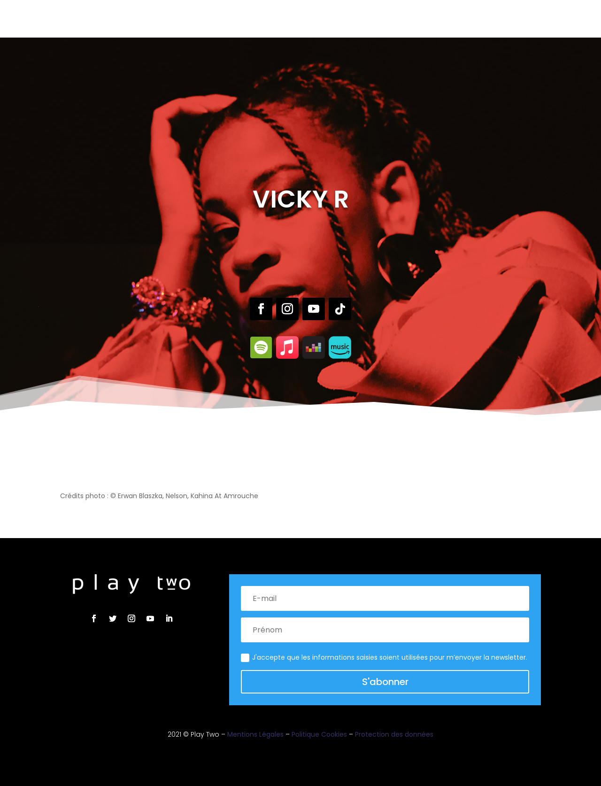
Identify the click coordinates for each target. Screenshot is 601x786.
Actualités (358, 18)
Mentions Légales (255, 734)
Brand (318, 18)
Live (283, 18)
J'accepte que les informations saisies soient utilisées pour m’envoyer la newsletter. (384, 657)
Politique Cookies (319, 734)
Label (258, 18)
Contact (403, 18)
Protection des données (394, 734)
